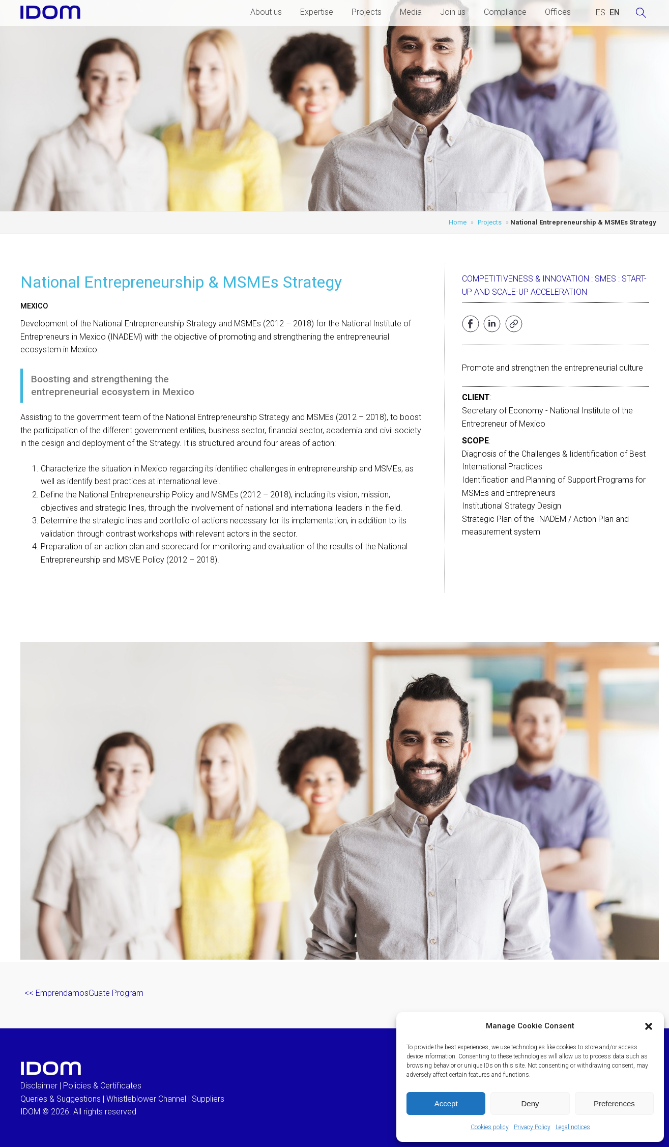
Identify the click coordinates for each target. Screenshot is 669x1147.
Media (411, 12)
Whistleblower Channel (146, 1099)
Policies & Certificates (102, 1085)
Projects (367, 12)
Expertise (316, 12)
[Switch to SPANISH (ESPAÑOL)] (600, 13)
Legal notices (573, 1127)
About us (266, 12)
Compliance (505, 12)
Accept (446, 1103)
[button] (649, 1026)
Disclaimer (38, 1085)
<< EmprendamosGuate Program (83, 993)
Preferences (614, 1103)
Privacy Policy (532, 1127)
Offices (558, 12)
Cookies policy (490, 1127)
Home (458, 222)
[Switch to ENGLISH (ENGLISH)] (614, 13)
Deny (530, 1103)
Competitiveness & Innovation (525, 279)
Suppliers (208, 1099)
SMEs (605, 279)
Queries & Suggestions (60, 1099)
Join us (453, 12)
